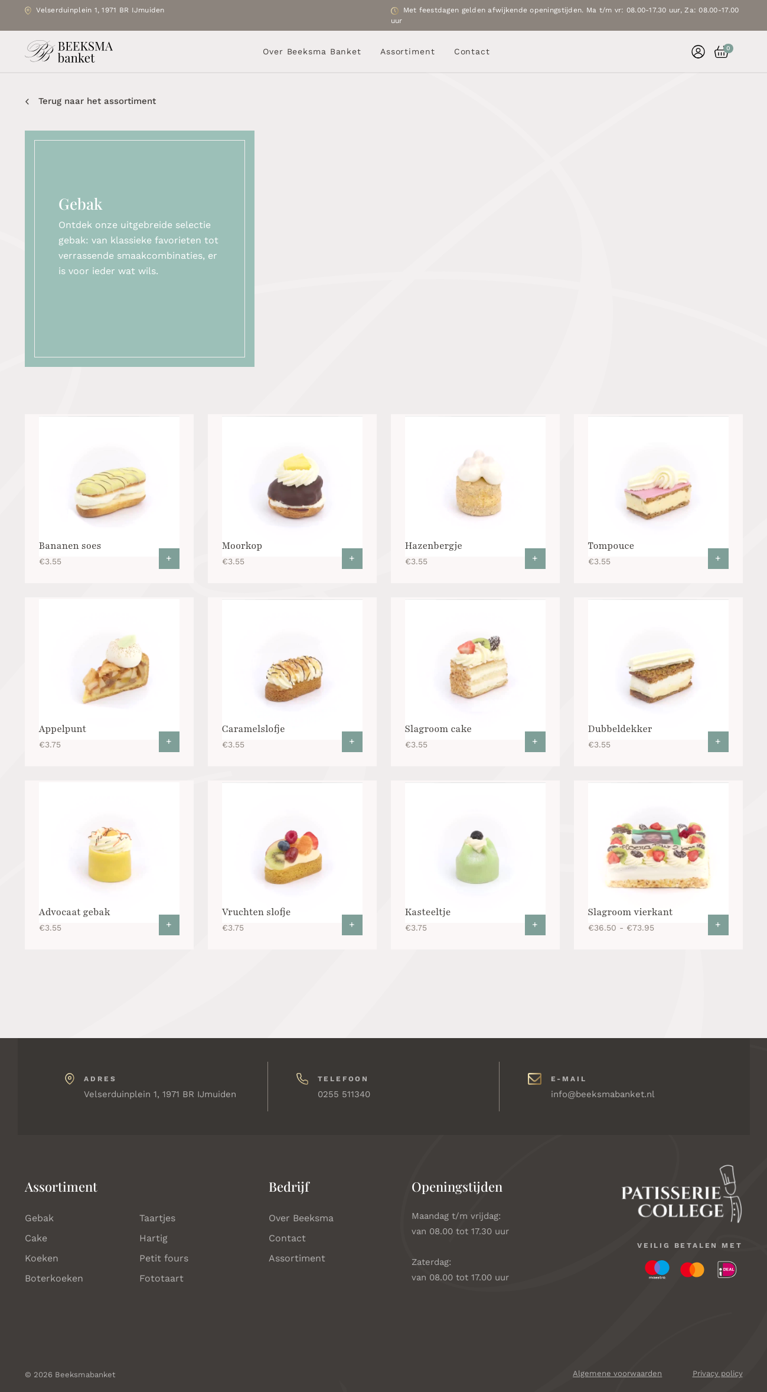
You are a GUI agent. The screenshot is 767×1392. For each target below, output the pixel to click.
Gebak (39, 1218)
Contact (472, 51)
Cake (36, 1238)
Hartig (153, 1238)
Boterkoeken (54, 1278)
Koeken (41, 1258)
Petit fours (163, 1258)
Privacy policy (718, 1373)
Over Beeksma (301, 1218)
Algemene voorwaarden (617, 1373)
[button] (717, 51)
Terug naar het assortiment (90, 101)
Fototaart (161, 1278)
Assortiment (407, 51)
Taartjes (157, 1218)
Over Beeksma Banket (312, 51)
